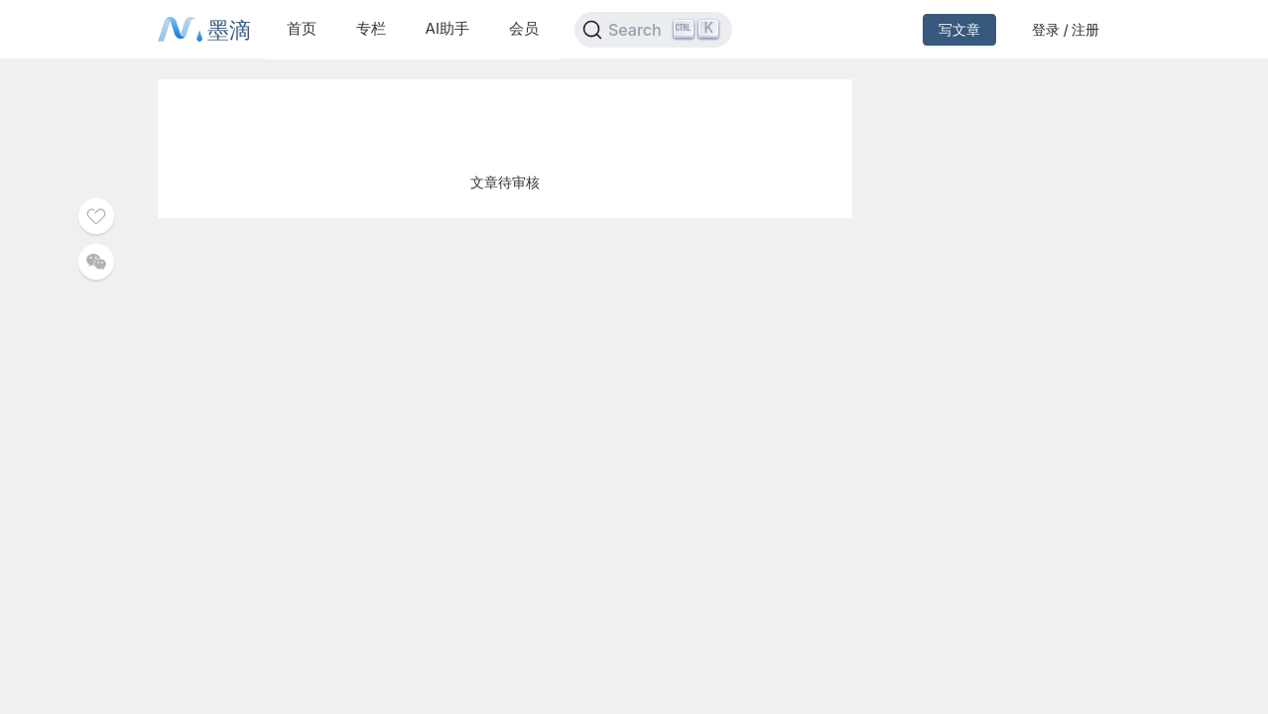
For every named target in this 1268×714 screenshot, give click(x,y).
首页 (302, 28)
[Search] (653, 30)
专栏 (371, 28)
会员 (524, 28)
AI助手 (447, 28)
